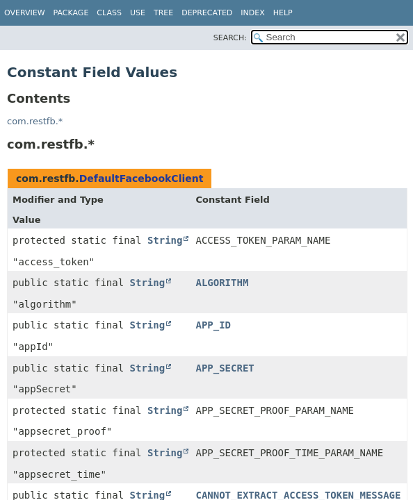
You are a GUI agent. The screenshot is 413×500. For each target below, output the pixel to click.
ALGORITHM (221, 282)
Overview (24, 12)
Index (252, 12)
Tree (163, 12)
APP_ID (213, 325)
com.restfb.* (35, 121)
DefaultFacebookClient (141, 178)
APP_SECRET (224, 368)
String (165, 240)
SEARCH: (230, 37)
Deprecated (206, 12)
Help (283, 12)
